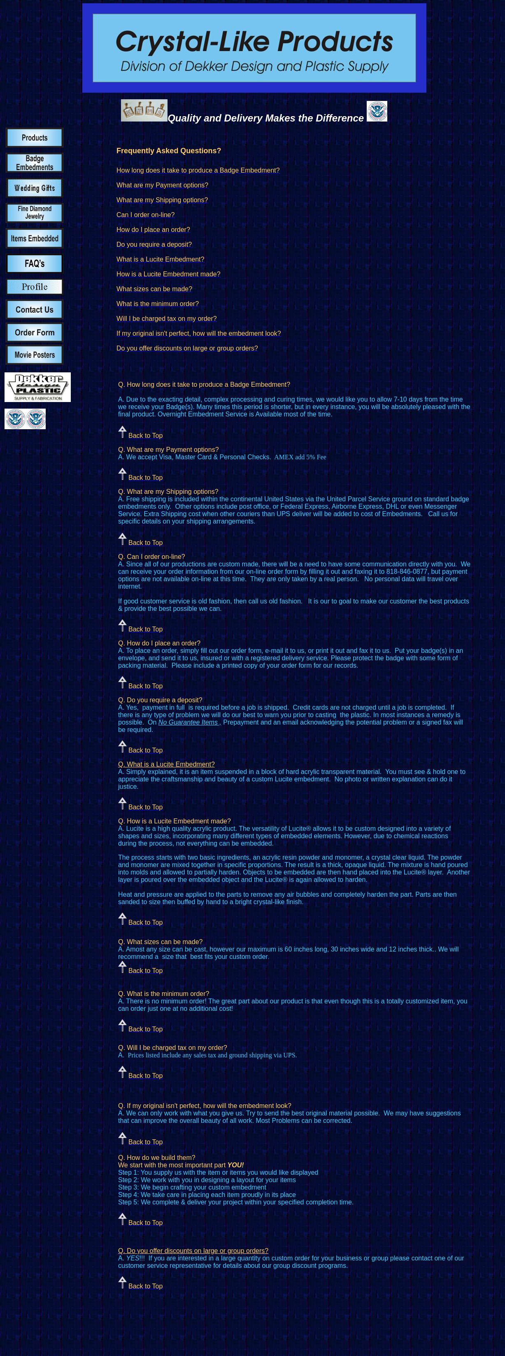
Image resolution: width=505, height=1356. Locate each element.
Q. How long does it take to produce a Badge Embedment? (204, 384)
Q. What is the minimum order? (163, 993)
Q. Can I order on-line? (151, 556)
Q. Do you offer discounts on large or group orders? (193, 1250)
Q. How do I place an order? (159, 643)
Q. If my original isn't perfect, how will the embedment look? (204, 1105)
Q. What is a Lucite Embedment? (166, 764)
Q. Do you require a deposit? (160, 700)
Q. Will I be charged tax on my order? (172, 1047)
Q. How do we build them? (156, 1157)
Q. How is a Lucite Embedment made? (174, 821)
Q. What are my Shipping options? (168, 491)
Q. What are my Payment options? (168, 449)
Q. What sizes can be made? (160, 941)
